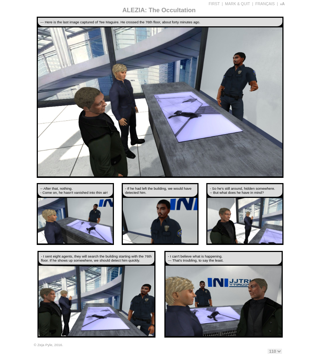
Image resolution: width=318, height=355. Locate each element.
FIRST (214, 4)
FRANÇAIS (265, 4)
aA (282, 4)
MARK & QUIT (237, 4)
